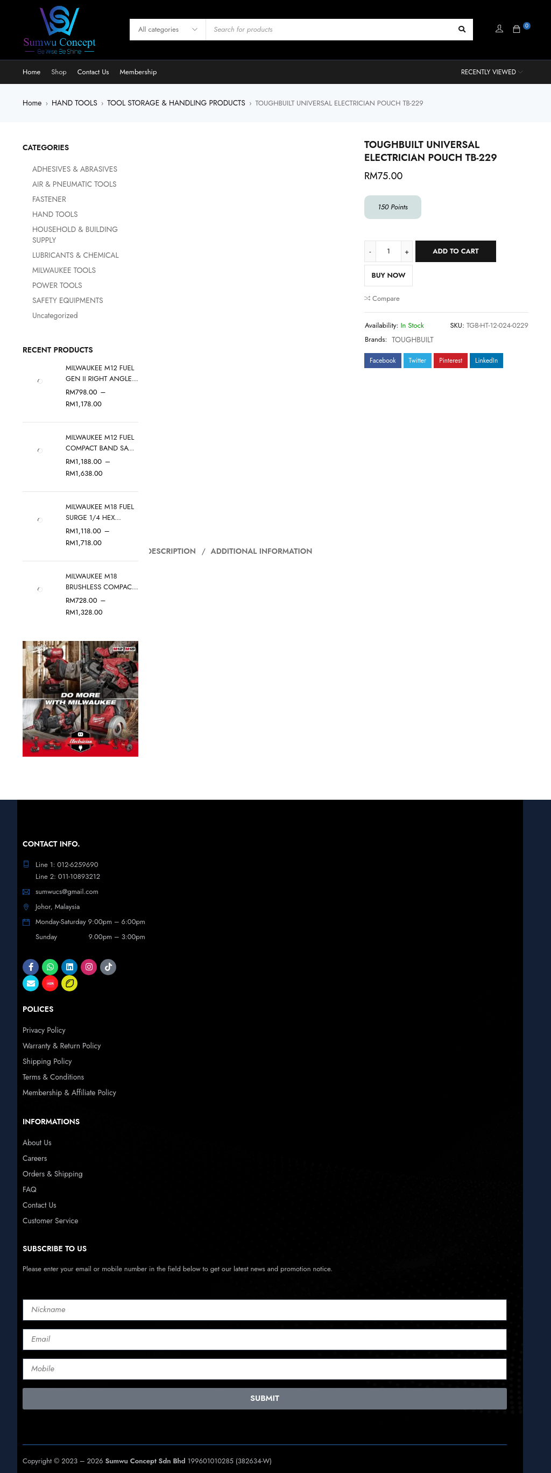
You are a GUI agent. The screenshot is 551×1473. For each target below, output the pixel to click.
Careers (34, 1143)
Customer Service (49, 1204)
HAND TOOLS (72, 102)
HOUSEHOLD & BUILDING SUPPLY (75, 229)
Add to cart (456, 250)
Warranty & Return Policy (59, 1033)
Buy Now (388, 275)
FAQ (29, 1173)
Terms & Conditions (51, 1064)
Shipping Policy (46, 1049)
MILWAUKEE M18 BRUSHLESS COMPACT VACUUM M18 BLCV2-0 (101, 570)
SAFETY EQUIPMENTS (56, 289)
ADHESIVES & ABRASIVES (62, 169)
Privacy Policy (43, 1018)
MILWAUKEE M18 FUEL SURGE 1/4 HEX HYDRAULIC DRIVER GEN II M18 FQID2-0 (100, 501)
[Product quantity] (388, 251)
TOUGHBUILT (411, 339)
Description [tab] (172, 550)
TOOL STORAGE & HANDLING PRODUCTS (168, 102)
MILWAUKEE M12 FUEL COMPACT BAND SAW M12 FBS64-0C (100, 431)
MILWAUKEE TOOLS (52, 259)
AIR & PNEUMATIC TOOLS (62, 184)
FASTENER (38, 199)
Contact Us (38, 1188)
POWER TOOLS (46, 274)
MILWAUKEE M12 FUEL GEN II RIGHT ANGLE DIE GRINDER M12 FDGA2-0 (100, 362)
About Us (36, 1128)
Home (31, 102)
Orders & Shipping (51, 1158)
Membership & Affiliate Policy (66, 1079)
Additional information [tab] (262, 550)
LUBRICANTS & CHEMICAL (63, 244)
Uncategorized (44, 304)
